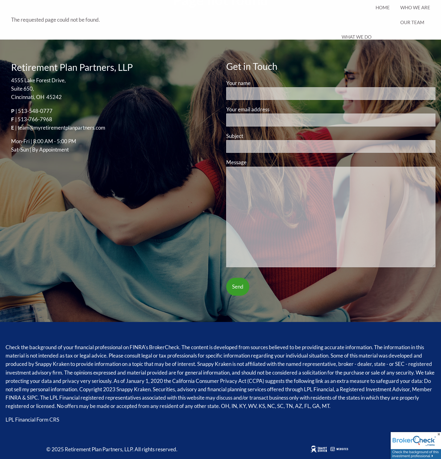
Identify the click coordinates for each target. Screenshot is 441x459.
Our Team (412, 22)
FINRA (13, 397)
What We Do (357, 37)
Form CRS (47, 419)
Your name (261, 83)
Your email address (271, 109)
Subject (258, 136)
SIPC (32, 397)
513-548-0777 (35, 111)
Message (259, 162)
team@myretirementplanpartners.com (61, 127)
